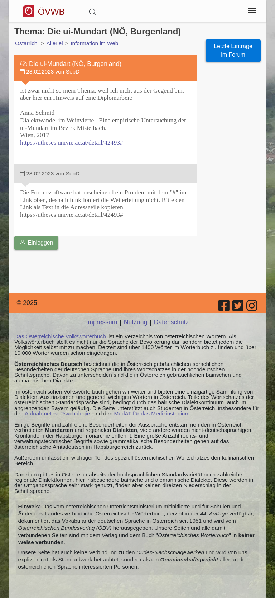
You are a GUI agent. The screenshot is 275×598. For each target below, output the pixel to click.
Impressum (101, 322)
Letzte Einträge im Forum (233, 50)
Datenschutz (171, 322)
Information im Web (94, 43)
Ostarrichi (27, 43)
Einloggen (36, 243)
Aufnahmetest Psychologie (57, 413)
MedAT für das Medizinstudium (152, 413)
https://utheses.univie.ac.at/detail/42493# (71, 142)
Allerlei (54, 43)
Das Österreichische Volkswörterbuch (60, 336)
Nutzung (136, 322)
